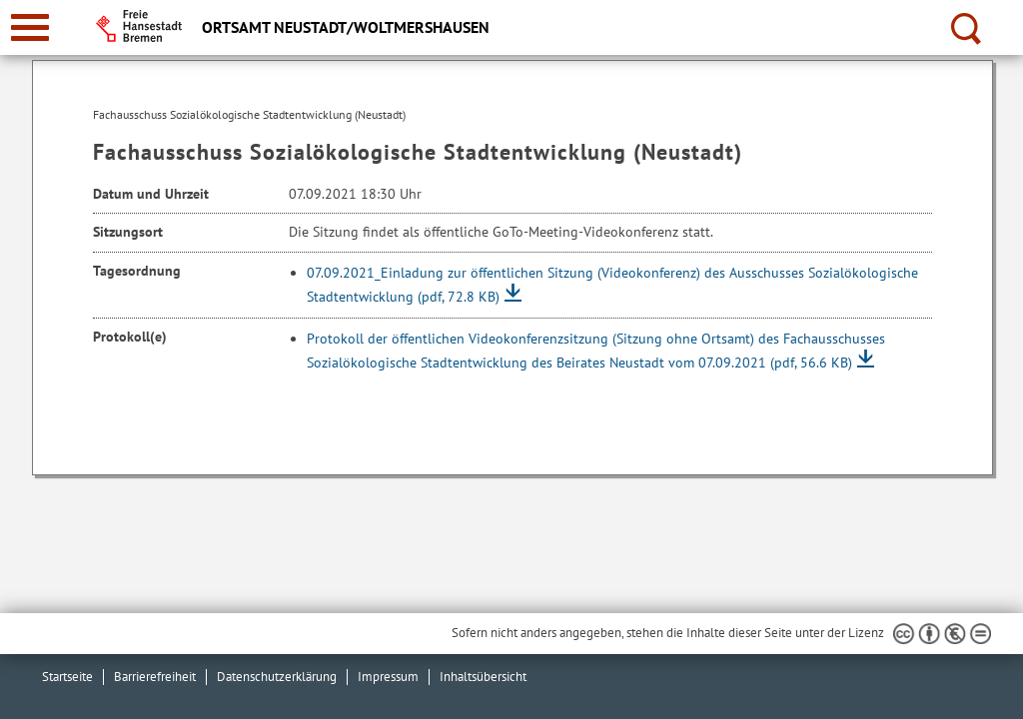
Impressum (388, 676)
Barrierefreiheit (155, 676)
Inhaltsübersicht (483, 676)
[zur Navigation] (30, 27)
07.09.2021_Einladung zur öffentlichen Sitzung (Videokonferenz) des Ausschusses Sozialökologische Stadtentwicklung (612, 285)
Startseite (67, 676)
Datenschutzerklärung (277, 676)
